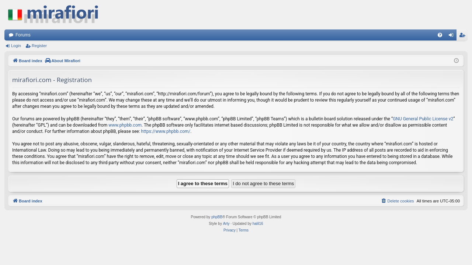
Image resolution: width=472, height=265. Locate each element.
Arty (226, 224)
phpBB (216, 217)
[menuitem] (439, 34)
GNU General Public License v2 (423, 118)
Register (39, 45)
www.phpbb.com (125, 125)
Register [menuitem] (464, 36)
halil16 (258, 224)
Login (16, 45)
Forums (23, 35)
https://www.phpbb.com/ (166, 131)
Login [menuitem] (453, 36)
